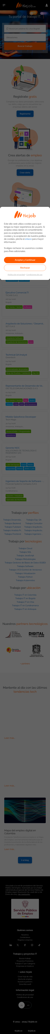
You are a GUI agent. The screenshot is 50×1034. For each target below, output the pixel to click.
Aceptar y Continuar (25, 260)
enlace (28, 239)
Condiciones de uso (34, 274)
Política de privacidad (16, 274)
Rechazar (25, 267)
